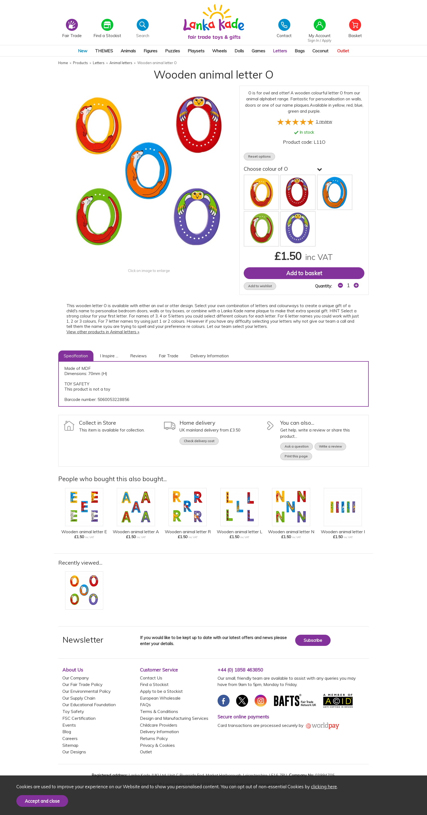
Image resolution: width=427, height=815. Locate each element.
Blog (66, 731)
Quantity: (323, 286)
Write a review (330, 446)
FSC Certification (79, 718)
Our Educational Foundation (89, 704)
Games (258, 50)
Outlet (343, 50)
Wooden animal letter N (291, 531)
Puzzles (172, 50)
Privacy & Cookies (157, 745)
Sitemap (70, 745)
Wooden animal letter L (239, 531)
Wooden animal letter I (343, 531)
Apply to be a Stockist (161, 691)
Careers (70, 738)
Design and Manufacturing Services (174, 718)
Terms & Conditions (159, 711)
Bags (300, 50)
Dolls (239, 50)
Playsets (196, 50)
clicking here (324, 786)
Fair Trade (168, 355)
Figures (150, 50)
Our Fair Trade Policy (82, 684)
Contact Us (151, 678)
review (324, 121)
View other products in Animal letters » (102, 331)
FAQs (145, 704)
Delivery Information (209, 355)
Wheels (219, 50)
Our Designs (74, 751)
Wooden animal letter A (136, 531)
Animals (128, 50)
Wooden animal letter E (84, 531)
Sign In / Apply (319, 40)
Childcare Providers (158, 725)
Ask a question (297, 446)
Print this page (296, 456)
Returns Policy (154, 738)
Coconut (320, 50)
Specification (76, 355)
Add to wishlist (260, 286)
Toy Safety (73, 711)
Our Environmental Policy (86, 691)
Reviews (138, 355)
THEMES (104, 50)
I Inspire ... (109, 355)
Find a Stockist (154, 684)
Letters (280, 50)
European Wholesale (160, 698)
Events (69, 725)
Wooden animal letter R (188, 531)
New (82, 50)
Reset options (259, 156)
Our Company (75, 678)
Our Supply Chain (78, 698)
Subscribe (313, 640)
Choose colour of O (283, 169)
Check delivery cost (199, 441)
